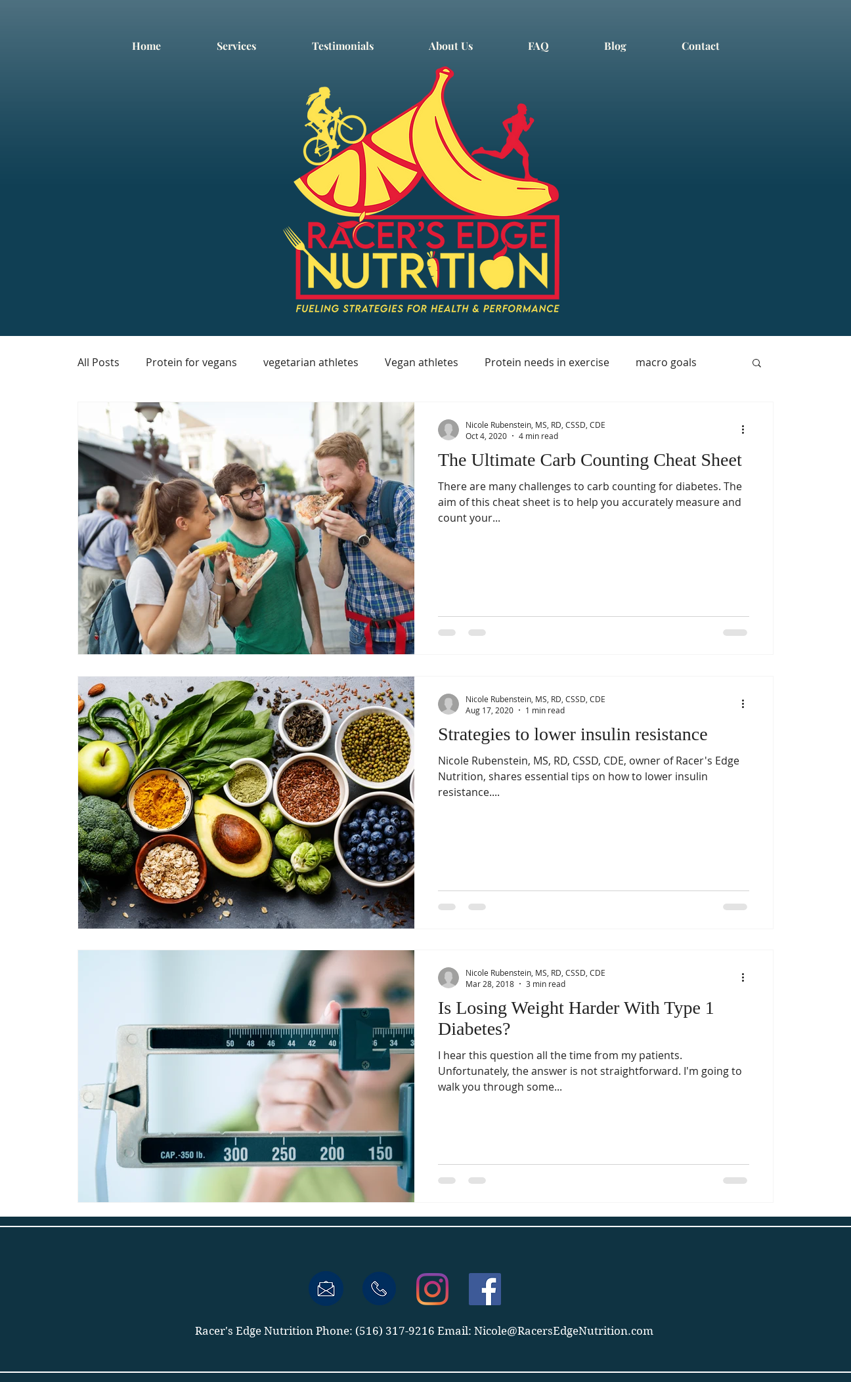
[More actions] (747, 430)
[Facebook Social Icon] (485, 1289)
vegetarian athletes (311, 362)
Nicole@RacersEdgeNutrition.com (563, 1330)
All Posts (98, 362)
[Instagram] (432, 1289)
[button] (757, 364)
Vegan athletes (421, 362)
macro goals (666, 362)
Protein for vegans (191, 362)
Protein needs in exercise (547, 362)
